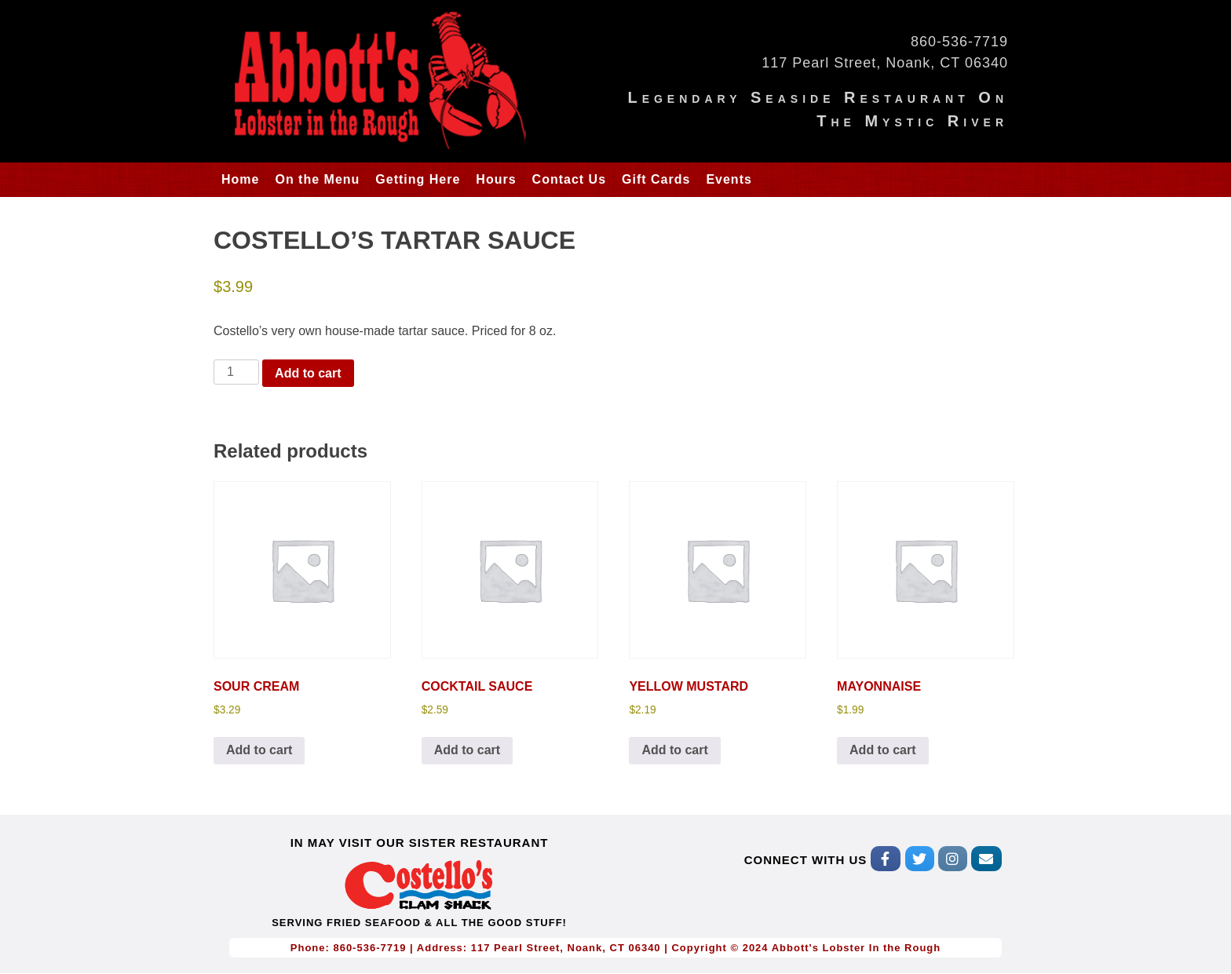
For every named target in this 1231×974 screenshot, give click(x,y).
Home (240, 179)
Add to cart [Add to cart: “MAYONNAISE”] (882, 750)
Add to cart (308, 373)
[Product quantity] (236, 372)
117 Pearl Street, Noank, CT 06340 (885, 63)
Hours (496, 179)
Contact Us (569, 179)
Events (728, 179)
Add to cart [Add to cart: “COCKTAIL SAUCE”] (467, 750)
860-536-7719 (959, 41)
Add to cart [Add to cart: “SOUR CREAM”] (259, 750)
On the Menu (317, 179)
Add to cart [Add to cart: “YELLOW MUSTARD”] (674, 750)
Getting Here (417, 179)
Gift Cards (656, 179)
